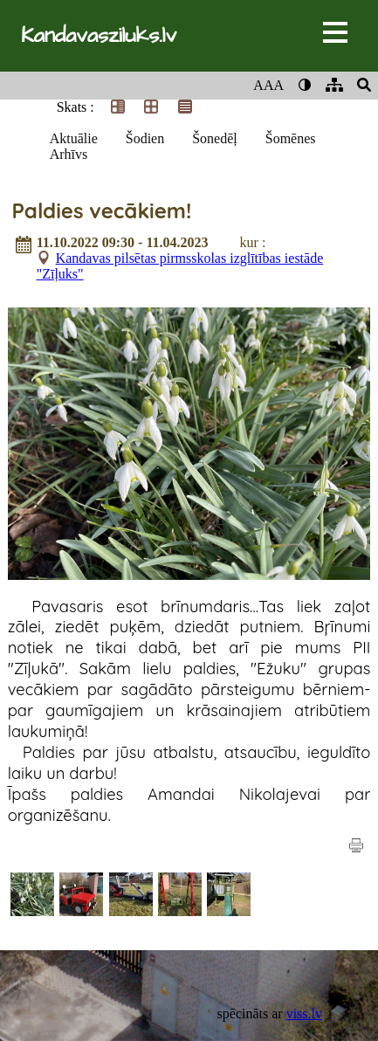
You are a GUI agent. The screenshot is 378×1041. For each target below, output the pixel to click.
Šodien (145, 138)
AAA (268, 85)
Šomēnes (290, 138)
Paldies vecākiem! (101, 210)
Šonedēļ (214, 138)
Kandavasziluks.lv (98, 36)
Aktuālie (74, 138)
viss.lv (304, 1013)
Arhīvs (69, 154)
